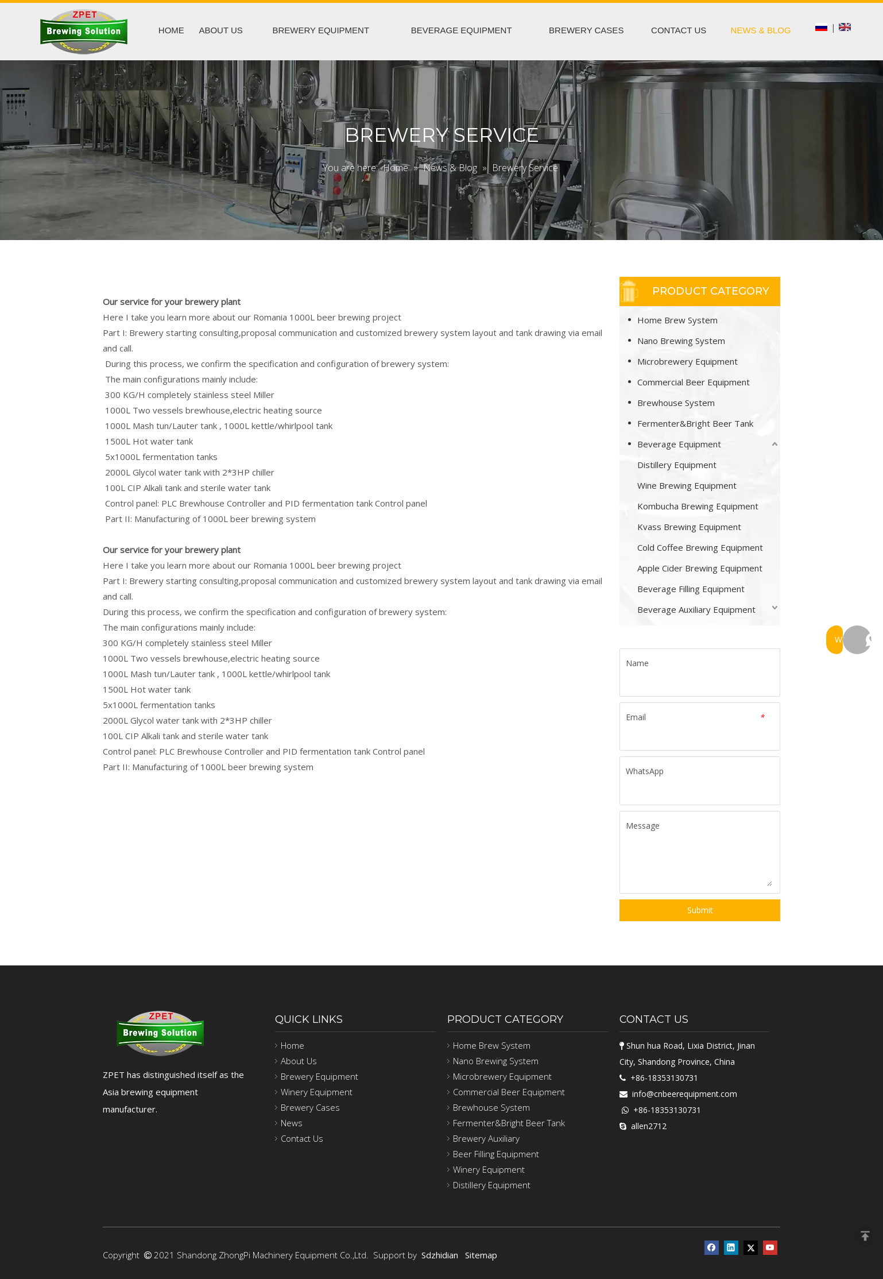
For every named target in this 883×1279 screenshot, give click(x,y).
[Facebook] (711, 1247)
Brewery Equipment (319, 1076)
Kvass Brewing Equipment (689, 526)
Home (292, 1045)
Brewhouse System (676, 402)
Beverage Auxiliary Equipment (696, 609)
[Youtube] (770, 1247)
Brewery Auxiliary (486, 1138)
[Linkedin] (731, 1247)
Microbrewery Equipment (687, 361)
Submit (700, 910)
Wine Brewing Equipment (687, 485)
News (292, 1123)
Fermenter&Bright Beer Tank (695, 423)
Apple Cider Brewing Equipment (699, 568)
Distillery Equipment (677, 464)
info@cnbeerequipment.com (684, 1093)
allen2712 (649, 1125)
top (865, 1236)
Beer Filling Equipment (496, 1154)
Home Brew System (677, 320)
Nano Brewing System (681, 340)
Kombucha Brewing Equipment (697, 506)
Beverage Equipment (679, 444)
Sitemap (481, 1255)
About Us (299, 1061)
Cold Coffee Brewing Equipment (700, 547)
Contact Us (302, 1138)
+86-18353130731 (664, 1077)
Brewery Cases (310, 1107)
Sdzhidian (439, 1255)
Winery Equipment (317, 1092)
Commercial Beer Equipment (693, 382)
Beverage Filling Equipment (691, 588)
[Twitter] (750, 1247)
